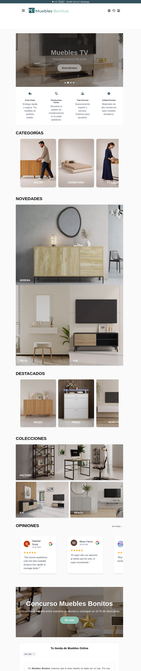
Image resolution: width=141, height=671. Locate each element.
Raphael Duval (36, 543)
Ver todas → (117, 526)
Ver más (69, 620)
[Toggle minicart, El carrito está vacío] (118, 7)
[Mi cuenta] (109, 7)
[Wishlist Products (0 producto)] (114, 7)
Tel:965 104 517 (73, 2)
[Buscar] (114, 19)
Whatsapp (84, 2)
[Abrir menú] (23, 7)
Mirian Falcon (86, 541)
